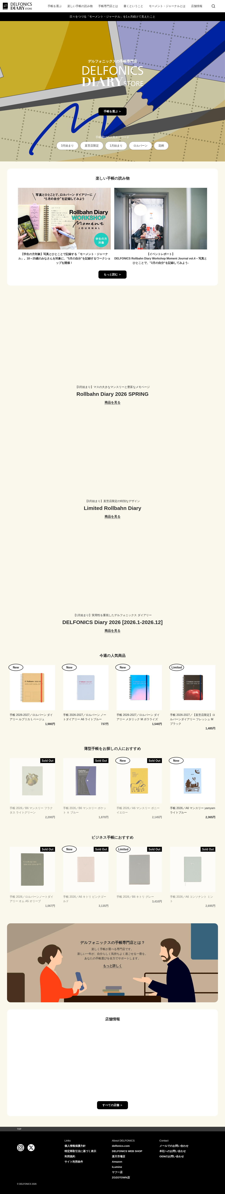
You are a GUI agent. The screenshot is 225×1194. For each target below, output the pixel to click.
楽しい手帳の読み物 (80, 6)
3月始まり (67, 145)
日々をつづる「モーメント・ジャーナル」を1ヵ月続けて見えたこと (113, 16)
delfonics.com (121, 1145)
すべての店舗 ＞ (112, 1105)
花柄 (161, 145)
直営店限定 (92, 145)
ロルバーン (140, 145)
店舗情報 (196, 6)
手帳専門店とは (108, 6)
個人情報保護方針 (75, 1145)
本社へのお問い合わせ (172, 1151)
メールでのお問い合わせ (173, 1145)
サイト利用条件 (74, 1161)
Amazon (117, 1161)
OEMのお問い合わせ (171, 1156)
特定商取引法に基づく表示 (80, 1151)
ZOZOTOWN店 (121, 1177)
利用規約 (70, 1156)
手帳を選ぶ (55, 6)
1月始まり (116, 145)
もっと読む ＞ (112, 274)
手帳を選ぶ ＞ (112, 111)
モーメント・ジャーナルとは (167, 6)
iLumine (117, 1166)
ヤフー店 (117, 1172)
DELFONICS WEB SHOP (127, 1151)
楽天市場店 (118, 1156)
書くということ (133, 6)
